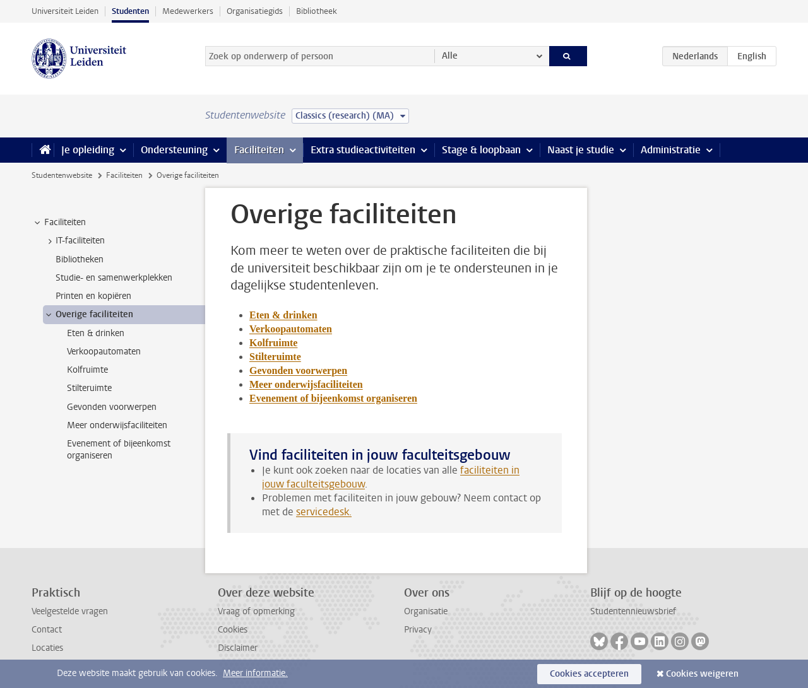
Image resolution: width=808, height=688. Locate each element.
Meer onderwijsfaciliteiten (306, 384)
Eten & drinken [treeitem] (95, 333)
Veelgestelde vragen (70, 611)
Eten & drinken (283, 315)
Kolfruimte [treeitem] (87, 370)
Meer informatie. (255, 673)
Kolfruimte (273, 342)
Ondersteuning (174, 149)
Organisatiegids (255, 11)
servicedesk (322, 511)
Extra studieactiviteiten (363, 149)
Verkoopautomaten (290, 329)
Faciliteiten (259, 149)
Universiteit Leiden (65, 11)
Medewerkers (187, 11)
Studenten (130, 11)
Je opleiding (87, 149)
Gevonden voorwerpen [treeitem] (112, 407)
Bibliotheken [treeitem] (80, 259)
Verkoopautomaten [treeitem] (104, 352)
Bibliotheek (316, 11)
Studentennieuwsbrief (633, 611)
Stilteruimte (275, 356)
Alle (450, 56)
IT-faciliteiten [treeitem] (74, 241)
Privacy (418, 630)
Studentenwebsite (62, 175)
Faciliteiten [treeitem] (59, 222)
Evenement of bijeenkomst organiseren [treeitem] (118, 450)
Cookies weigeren (702, 674)
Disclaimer (238, 648)
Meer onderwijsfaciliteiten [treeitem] (117, 425)
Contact (47, 630)
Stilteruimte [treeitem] (89, 388)
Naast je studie (580, 149)
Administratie (671, 149)
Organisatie (426, 611)
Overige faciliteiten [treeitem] (88, 314)
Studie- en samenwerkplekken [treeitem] (114, 278)
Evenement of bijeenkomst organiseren (333, 398)
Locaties (47, 648)
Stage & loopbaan (481, 149)
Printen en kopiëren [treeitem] (93, 296)
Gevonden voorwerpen (298, 370)
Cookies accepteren (589, 674)
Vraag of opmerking (256, 611)
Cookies (232, 630)
